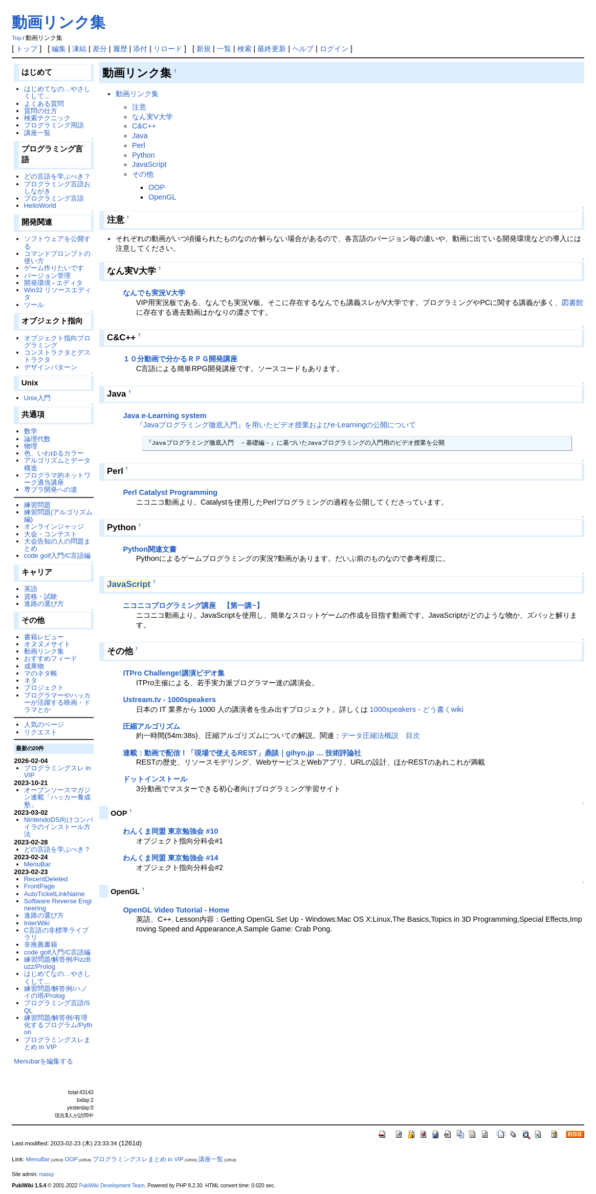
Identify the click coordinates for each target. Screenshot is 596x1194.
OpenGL (162, 197)
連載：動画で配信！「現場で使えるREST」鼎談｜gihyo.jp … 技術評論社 (242, 753)
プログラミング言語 (54, 198)
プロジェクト (44, 687)
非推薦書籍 (40, 944)
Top (16, 38)
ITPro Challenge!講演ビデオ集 (173, 673)
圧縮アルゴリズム (151, 726)
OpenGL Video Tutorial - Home (176, 910)
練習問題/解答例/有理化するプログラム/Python (58, 1025)
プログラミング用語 (54, 125)
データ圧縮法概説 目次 (380, 735)
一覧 (224, 49)
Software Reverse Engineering (58, 904)
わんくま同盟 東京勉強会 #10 (170, 831)
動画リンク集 (58, 22)
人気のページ (44, 724)
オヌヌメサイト (47, 644)
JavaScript (149, 164)
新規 (203, 49)
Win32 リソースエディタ (57, 293)
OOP (156, 187)
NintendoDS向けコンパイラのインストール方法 (58, 827)
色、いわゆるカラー (54, 453)
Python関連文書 (149, 549)
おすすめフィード (50, 658)
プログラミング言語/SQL (57, 1006)
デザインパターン (50, 367)
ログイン (334, 49)
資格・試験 (40, 596)
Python (143, 155)
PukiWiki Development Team (111, 1185)
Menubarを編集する (43, 1061)
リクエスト (40, 732)
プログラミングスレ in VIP (57, 771)
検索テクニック (47, 118)
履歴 (120, 49)
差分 (100, 49)
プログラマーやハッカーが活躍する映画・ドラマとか (57, 702)
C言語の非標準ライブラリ (56, 933)
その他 (142, 174)
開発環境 (37, 283)
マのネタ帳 (40, 673)
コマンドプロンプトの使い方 (57, 257)
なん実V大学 (152, 117)
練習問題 (37, 505)
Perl (138, 145)
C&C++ (144, 126)
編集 (59, 49)
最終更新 (271, 49)
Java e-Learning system (164, 415)
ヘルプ (303, 49)
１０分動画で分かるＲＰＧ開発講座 (180, 359)
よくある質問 (44, 103)
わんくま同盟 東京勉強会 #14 (170, 858)
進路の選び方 (44, 603)
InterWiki (37, 923)
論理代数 (37, 439)
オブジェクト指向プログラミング (57, 341)
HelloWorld (40, 205)
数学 (30, 431)
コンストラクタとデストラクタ (57, 356)
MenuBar (37, 864)
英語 (30, 589)
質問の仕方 (40, 111)
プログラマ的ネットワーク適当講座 (57, 478)
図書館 (572, 302)
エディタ (69, 283)
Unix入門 (37, 398)
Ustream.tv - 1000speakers (169, 700)
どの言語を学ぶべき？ (57, 176)
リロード (167, 49)
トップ (26, 49)
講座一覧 (37, 133)
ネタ (30, 680)
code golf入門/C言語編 (57, 555)
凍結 (79, 49)
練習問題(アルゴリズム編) (58, 515)
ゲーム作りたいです (54, 268)
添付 (140, 49)
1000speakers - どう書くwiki (416, 709)
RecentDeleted (46, 879)
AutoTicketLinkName (54, 894)
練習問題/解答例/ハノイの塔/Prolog (55, 992)
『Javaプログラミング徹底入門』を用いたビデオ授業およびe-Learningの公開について (276, 425)
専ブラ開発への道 (50, 489)
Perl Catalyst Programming (170, 492)
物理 (30, 446)
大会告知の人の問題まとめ (57, 544)
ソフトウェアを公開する (57, 242)
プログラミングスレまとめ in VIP (57, 1043)
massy (46, 1174)
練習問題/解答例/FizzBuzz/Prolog (57, 963)
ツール (34, 305)
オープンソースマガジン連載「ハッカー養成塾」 (57, 797)
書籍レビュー (44, 637)
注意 (139, 107)
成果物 (34, 666)
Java (139, 136)
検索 (244, 49)
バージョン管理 (47, 275)
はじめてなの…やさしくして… (57, 92)
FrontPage (39, 886)
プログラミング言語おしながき (57, 187)
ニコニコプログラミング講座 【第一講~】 (193, 605)
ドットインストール (155, 779)
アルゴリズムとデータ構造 (57, 464)
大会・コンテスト (50, 534)
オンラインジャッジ (54, 526)
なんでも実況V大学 (154, 293)
